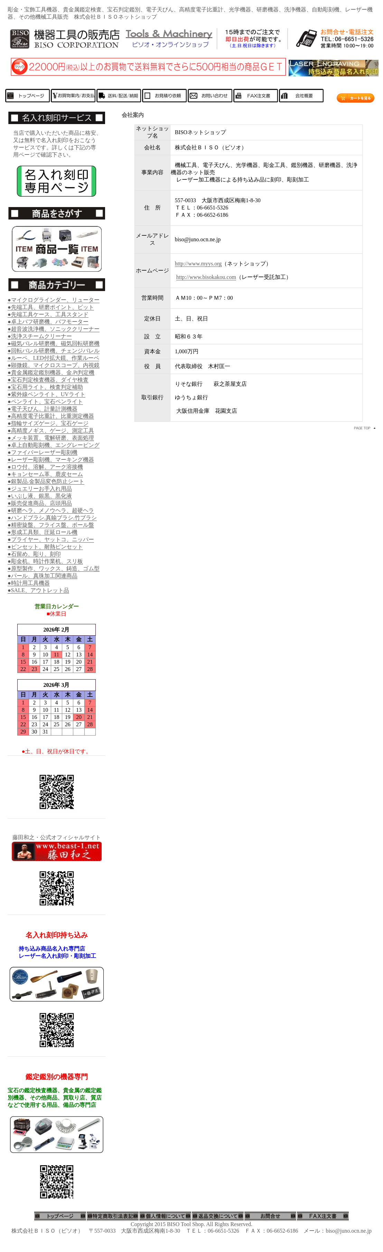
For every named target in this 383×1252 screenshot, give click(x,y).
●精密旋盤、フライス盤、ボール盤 (51, 525)
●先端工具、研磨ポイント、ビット (51, 307)
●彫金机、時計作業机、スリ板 (45, 561)
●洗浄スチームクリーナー (40, 336)
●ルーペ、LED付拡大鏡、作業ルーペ (53, 358)
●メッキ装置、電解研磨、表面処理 (51, 438)
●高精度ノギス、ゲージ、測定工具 (51, 430)
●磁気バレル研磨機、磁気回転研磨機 (54, 343)
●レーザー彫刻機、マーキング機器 (51, 460)
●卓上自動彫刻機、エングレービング (54, 445)
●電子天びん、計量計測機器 (42, 409)
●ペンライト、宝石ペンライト (45, 401)
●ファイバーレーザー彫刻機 (42, 452)
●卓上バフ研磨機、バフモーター (48, 322)
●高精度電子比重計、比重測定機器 (51, 416)
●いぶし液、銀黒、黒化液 (40, 496)
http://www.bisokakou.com (206, 277)
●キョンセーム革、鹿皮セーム (45, 474)
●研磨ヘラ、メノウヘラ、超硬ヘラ (51, 510)
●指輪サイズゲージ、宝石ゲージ (48, 423)
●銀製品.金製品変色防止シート (46, 481)
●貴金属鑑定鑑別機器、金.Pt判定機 (51, 372)
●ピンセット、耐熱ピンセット (45, 547)
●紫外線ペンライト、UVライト (46, 394)
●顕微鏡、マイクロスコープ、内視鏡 (54, 365)
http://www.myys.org (198, 264)
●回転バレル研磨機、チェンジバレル (54, 351)
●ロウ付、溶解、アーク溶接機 (45, 467)
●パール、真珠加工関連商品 (42, 576)
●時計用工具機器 (29, 583)
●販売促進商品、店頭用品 (40, 503)
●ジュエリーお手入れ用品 (40, 489)
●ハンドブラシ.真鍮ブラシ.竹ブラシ (52, 518)
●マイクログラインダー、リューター (54, 300)
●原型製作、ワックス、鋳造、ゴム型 (54, 568)
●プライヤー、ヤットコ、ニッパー (51, 539)
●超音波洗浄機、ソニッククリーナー (54, 329)
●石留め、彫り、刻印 (34, 554)
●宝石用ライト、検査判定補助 (45, 387)
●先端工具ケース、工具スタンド (48, 314)
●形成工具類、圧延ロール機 (42, 532)
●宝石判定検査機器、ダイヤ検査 (48, 380)
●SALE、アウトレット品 (38, 590)
